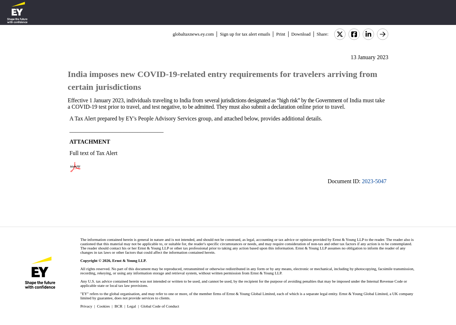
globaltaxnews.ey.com (193, 34)
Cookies (103, 306)
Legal (131, 306)
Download (301, 34)
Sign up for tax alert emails (245, 34)
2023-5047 (374, 181)
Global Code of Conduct (160, 306)
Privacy (86, 306)
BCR (119, 306)
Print (280, 34)
